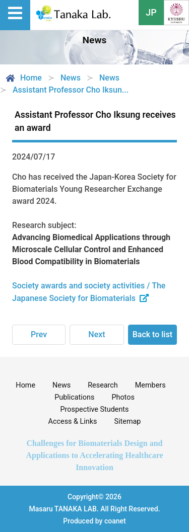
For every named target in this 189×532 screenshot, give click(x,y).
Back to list (152, 334)
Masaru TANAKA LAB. (63, 509)
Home (23, 78)
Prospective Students (94, 409)
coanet (115, 521)
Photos (122, 397)
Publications (74, 397)
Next (96, 334)
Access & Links (72, 421)
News (61, 385)
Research (103, 385)
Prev (39, 334)
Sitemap (127, 421)
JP (151, 12)
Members (150, 385)
